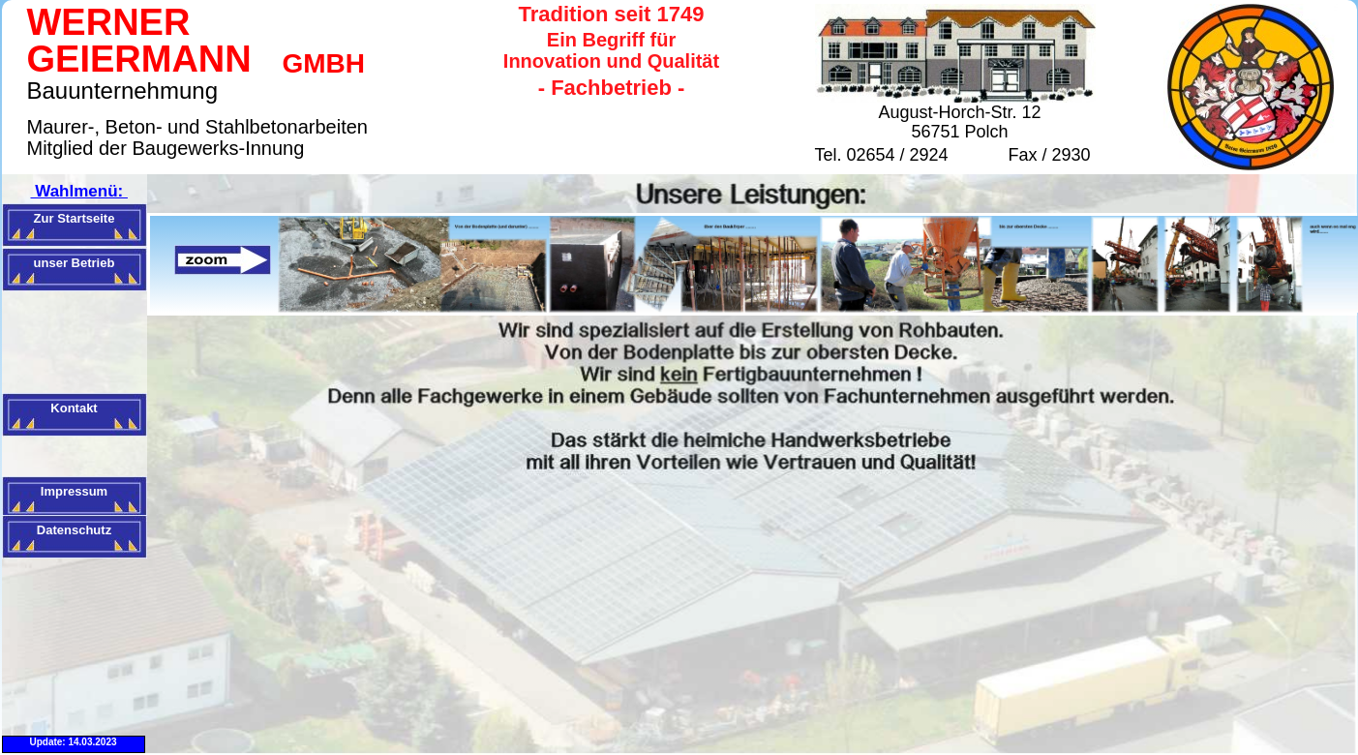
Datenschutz (74, 530)
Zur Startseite (74, 218)
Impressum (74, 491)
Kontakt (73, 408)
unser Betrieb (74, 263)
